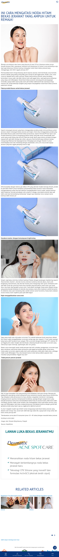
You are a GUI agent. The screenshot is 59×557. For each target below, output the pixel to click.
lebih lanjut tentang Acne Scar (10, 540)
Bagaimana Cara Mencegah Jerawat (11, 496)
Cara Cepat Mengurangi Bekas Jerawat (40, 496)
